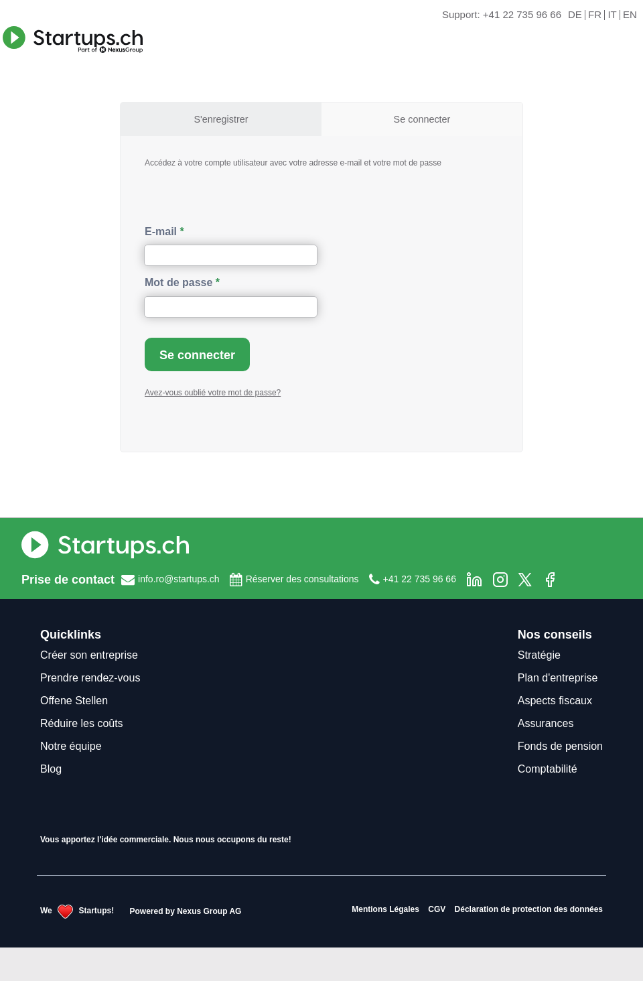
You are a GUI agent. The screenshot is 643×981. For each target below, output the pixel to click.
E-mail (161, 231)
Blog (51, 769)
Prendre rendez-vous (90, 677)
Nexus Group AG (209, 910)
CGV (436, 909)
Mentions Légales (385, 909)
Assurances (546, 723)
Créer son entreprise (89, 655)
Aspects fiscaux (555, 700)
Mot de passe (178, 282)
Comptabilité (547, 769)
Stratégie (539, 655)
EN (630, 15)
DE (575, 15)
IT (612, 15)
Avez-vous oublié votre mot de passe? (213, 392)
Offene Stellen (74, 700)
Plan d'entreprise (558, 677)
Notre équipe (71, 746)
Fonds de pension (560, 746)
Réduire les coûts (81, 723)
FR (594, 15)
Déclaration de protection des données (529, 909)
